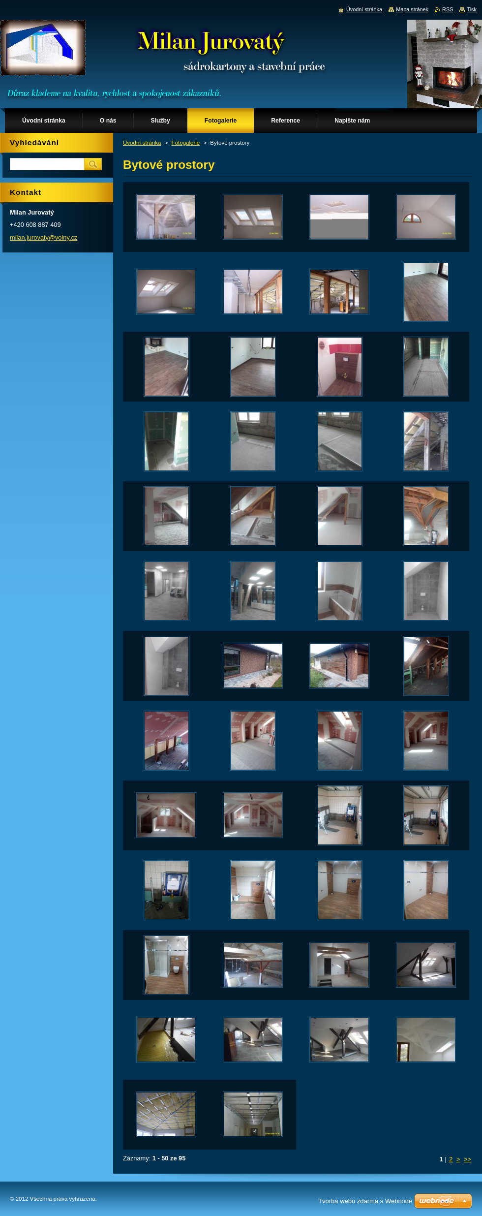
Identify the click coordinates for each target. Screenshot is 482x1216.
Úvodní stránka (142, 143)
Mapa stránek (412, 9)
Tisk (472, 9)
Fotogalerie (186, 143)
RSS (447, 9)
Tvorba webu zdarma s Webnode (365, 1201)
